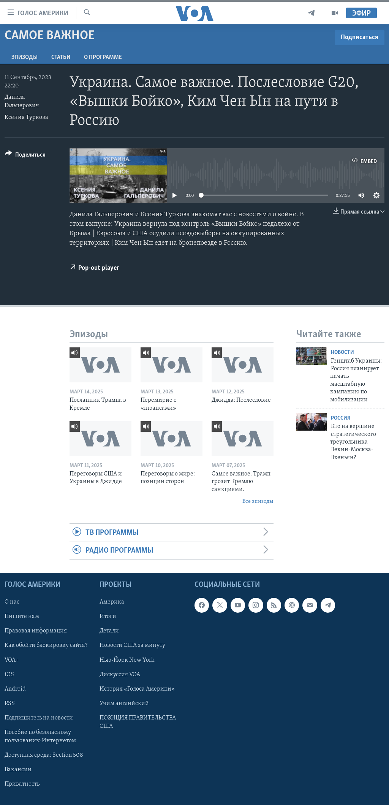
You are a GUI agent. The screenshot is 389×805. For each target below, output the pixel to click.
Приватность (22, 784)
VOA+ (12, 660)
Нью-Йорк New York (127, 660)
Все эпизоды (258, 501)
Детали (109, 631)
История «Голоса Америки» (137, 689)
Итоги (108, 617)
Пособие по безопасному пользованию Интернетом (40, 736)
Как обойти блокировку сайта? (46, 646)
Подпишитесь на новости (39, 718)
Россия (341, 418)
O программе (103, 57)
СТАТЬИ (60, 57)
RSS (10, 703)
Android (15, 689)
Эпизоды (24, 57)
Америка (112, 602)
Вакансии (18, 770)
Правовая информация (36, 631)
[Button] (25, 156)
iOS (9, 675)
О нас (12, 602)
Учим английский (124, 703)
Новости (342, 352)
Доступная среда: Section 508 (44, 755)
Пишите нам (22, 617)
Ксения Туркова (26, 117)
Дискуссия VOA (120, 675)
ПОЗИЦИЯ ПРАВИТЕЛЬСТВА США (138, 722)
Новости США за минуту (132, 646)
